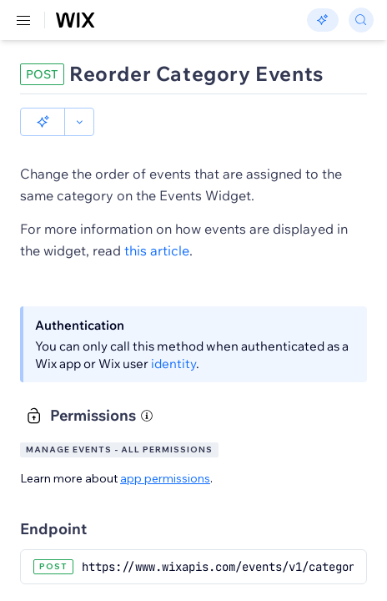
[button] (42, 122)
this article (156, 250)
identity (173, 363)
